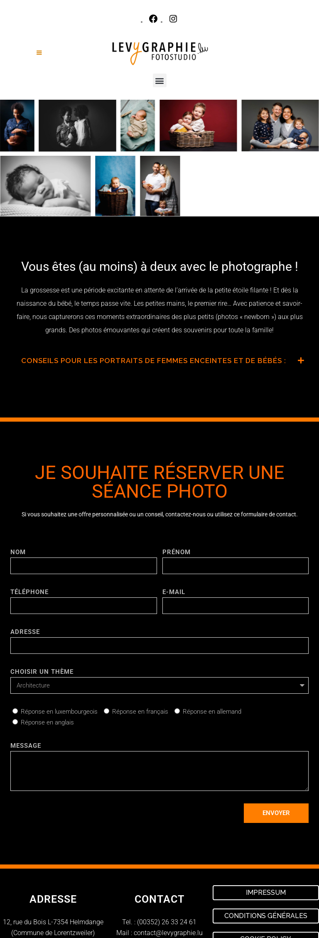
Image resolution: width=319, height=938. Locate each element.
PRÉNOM (176, 552)
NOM (18, 552)
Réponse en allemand (212, 711)
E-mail (173, 592)
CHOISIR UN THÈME (42, 671)
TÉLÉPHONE (29, 592)
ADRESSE (25, 632)
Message (25, 745)
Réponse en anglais (47, 722)
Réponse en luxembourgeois (59, 711)
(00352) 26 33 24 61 (166, 922)
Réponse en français (140, 711)
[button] (160, 80)
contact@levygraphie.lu (168, 933)
